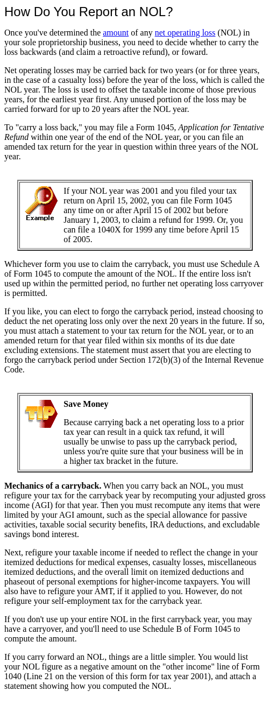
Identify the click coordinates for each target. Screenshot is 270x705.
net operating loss (185, 32)
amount (116, 32)
